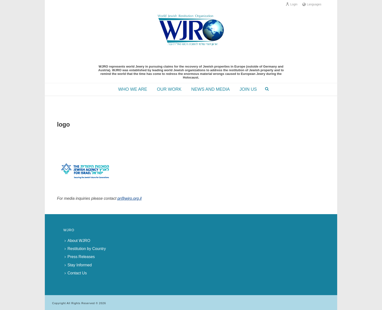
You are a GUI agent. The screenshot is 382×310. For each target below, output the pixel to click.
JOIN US (248, 89)
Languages (311, 4)
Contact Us (76, 273)
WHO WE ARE (132, 89)
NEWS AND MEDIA (210, 89)
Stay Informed (78, 265)
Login (291, 4)
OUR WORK (169, 89)
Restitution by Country (85, 249)
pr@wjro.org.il (129, 198)
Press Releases (80, 257)
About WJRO (77, 241)
